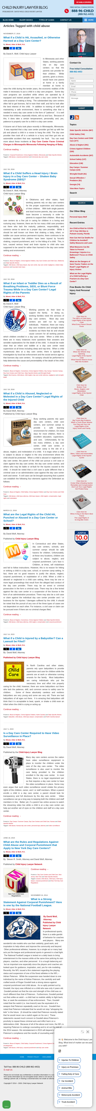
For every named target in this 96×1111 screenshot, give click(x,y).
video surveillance (54, 825)
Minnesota (42, 155)
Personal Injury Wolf (78, 216)
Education (76, 163)
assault (38, 878)
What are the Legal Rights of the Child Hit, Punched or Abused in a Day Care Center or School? (30, 517)
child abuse (12, 157)
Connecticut (24, 371)
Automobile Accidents (81, 155)
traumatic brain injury (18, 267)
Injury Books (26, 20)
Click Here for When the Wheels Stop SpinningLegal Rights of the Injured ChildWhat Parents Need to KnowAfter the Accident (81, 333)
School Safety (78, 159)
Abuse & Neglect (15, 260)
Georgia (75, 184)
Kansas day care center (23, 825)
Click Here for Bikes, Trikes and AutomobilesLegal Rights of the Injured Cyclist (81, 425)
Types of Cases (47, 20)
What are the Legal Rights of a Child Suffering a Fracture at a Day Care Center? (81, 272)
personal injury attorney (39, 825)
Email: (72, 84)
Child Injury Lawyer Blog (25, 9)
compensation (53, 496)
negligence (52, 375)
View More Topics (77, 188)
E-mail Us (8, 1070)
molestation (13, 498)
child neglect (28, 375)
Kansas (52, 821)
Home (22, 1056)
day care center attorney (40, 375)
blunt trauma (12, 375)
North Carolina (40, 714)
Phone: (72, 89)
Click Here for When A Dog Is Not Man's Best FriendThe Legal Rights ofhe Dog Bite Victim (81, 486)
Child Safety (24, 492)
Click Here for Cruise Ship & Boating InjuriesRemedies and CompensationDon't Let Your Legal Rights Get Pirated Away (81, 455)
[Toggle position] (82, 1031)
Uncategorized (7, 1045)
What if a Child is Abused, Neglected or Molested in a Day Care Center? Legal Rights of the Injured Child (32, 396)
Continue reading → (12, 149)
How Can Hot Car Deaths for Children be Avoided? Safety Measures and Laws (82, 239)
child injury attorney (22, 496)
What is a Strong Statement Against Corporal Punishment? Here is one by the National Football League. (32, 902)
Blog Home (8, 20)
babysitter (11, 717)
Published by (49, 922)
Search (81, 202)
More (90, 20)
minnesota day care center (40, 157)
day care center (32, 265)
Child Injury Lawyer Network (28, 864)
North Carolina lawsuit (53, 717)
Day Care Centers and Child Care (46, 260)
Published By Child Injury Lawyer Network (79, 8)
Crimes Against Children (31, 155)
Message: (73, 95)
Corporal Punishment (16, 155)
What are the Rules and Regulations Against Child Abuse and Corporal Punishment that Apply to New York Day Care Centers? (30, 845)
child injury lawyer (21, 265)
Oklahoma (61, 260)
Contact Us (66, 20)
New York (38, 876)
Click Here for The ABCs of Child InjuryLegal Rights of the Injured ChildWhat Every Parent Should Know (81, 303)
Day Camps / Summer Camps (53, 371)
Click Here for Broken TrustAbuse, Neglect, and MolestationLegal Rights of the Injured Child (81, 363)
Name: (72, 78)
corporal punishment (22, 157)
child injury (52, 878)
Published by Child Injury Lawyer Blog (21, 657)
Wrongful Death (45, 373)
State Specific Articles (55, 155)
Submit (81, 108)
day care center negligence (46, 265)
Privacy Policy (33, 1056)
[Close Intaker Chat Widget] (88, 1031)
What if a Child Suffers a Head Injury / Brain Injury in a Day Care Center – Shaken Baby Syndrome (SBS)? (30, 176)
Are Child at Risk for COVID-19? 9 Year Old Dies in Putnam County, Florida (81, 230)
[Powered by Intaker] (74, 1106)
